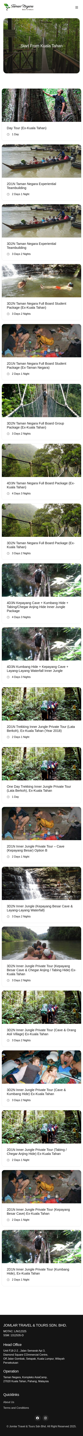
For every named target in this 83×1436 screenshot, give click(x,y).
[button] (77, 7)
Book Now (41, 114)
